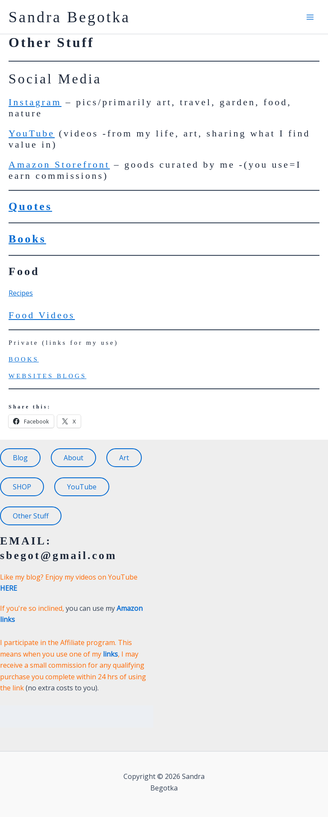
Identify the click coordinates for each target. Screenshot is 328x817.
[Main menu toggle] (310, 17)
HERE (8, 588)
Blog (20, 457)
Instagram (35, 102)
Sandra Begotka (69, 17)
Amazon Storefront (59, 164)
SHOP (22, 486)
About (73, 457)
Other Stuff (31, 516)
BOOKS (24, 359)
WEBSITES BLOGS (47, 376)
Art (124, 457)
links (110, 654)
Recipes (21, 293)
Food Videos (42, 315)
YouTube (32, 133)
